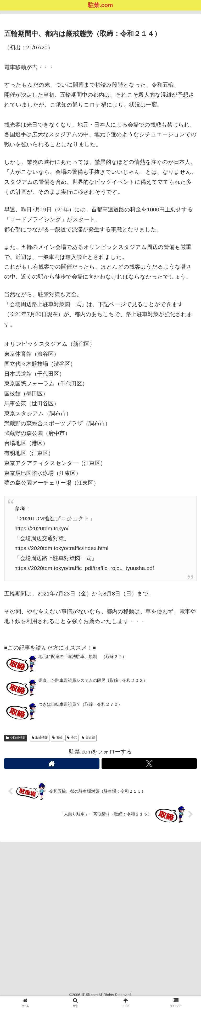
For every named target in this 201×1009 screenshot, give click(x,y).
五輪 (57, 738)
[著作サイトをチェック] (51, 763)
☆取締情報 (16, 738)
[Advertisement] (100, 910)
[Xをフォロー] (149, 763)
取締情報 (40, 738)
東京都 (88, 738)
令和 (72, 738)
